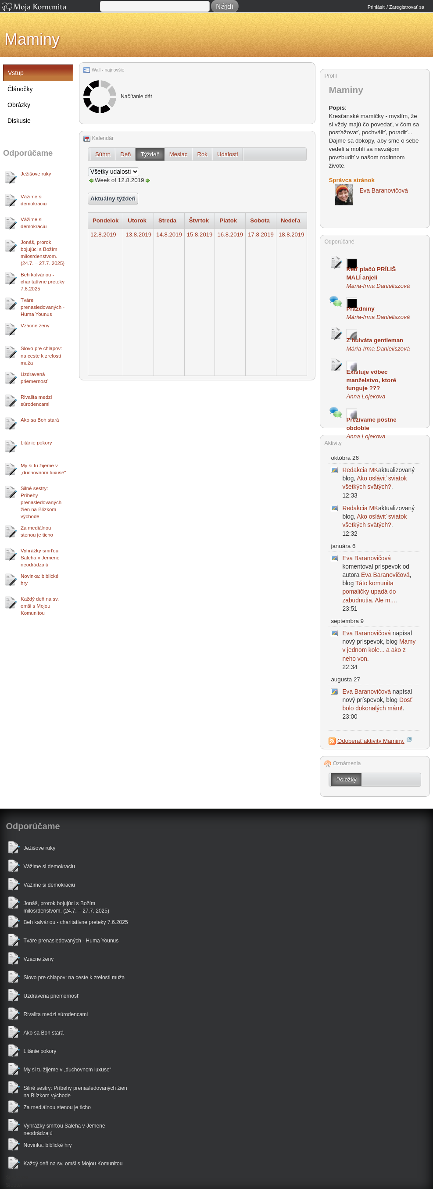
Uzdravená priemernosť (34, 378)
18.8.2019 (291, 234)
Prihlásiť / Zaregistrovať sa (396, 7)
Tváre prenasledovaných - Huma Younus (42, 307)
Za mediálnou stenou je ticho (37, 531)
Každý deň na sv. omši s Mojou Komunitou (40, 606)
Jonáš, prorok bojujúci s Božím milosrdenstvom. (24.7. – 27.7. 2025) (42, 253)
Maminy (32, 39)
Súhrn (103, 154)
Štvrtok (199, 220)
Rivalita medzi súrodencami (36, 400)
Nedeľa (291, 220)
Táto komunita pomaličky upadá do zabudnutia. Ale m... (369, 591)
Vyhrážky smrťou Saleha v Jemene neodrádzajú (40, 557)
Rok (202, 154)
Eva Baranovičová (366, 558)
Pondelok (105, 220)
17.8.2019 (261, 234)
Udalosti (227, 154)
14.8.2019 (169, 234)
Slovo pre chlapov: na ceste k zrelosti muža (41, 355)
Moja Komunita (50, 7)
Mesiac (178, 154)
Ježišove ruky (36, 173)
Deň (125, 154)
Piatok (228, 220)
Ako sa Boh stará (40, 420)
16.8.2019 (230, 234)
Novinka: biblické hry (39, 579)
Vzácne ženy (35, 325)
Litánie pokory (36, 442)
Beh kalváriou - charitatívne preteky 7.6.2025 (42, 281)
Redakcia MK (360, 470)
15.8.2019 (200, 234)
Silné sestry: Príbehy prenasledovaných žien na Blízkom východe (41, 502)
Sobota (260, 220)
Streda (167, 220)
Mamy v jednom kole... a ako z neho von (378, 650)
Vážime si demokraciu (34, 200)
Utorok (137, 220)
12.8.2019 (103, 234)
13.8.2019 (138, 234)
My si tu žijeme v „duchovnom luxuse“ (43, 469)
